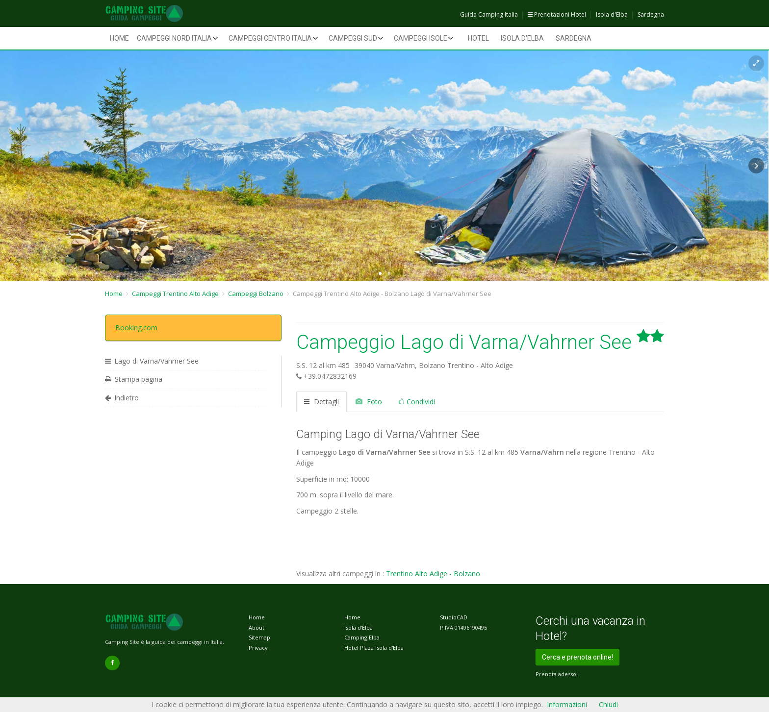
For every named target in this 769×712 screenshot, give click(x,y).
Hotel (478, 38)
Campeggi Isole (420, 38)
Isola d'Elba (612, 14)
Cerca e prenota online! (577, 657)
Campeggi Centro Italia (270, 38)
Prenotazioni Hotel (557, 14)
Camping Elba (362, 637)
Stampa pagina (133, 379)
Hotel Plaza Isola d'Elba (374, 647)
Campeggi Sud (353, 38)
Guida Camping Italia (489, 14)
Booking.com (136, 327)
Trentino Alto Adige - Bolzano (433, 573)
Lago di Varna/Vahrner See (152, 361)
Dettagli (321, 401)
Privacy (258, 647)
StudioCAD (453, 617)
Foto (369, 401)
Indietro (122, 397)
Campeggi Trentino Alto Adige (175, 293)
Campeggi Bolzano (255, 293)
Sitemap (259, 637)
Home (119, 38)
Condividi (417, 401)
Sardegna (651, 14)
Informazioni (567, 704)
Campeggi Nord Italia (174, 38)
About (256, 627)
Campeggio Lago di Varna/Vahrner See (480, 342)
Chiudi (608, 704)
